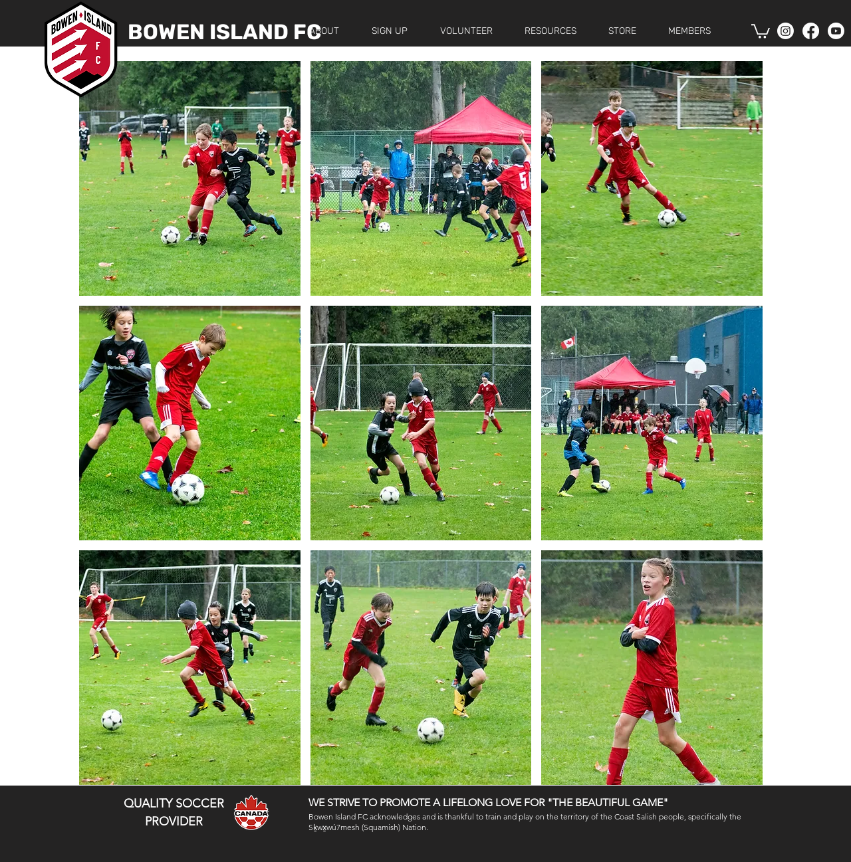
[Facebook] (810, 31)
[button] (389, 31)
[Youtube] (836, 31)
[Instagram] (785, 31)
